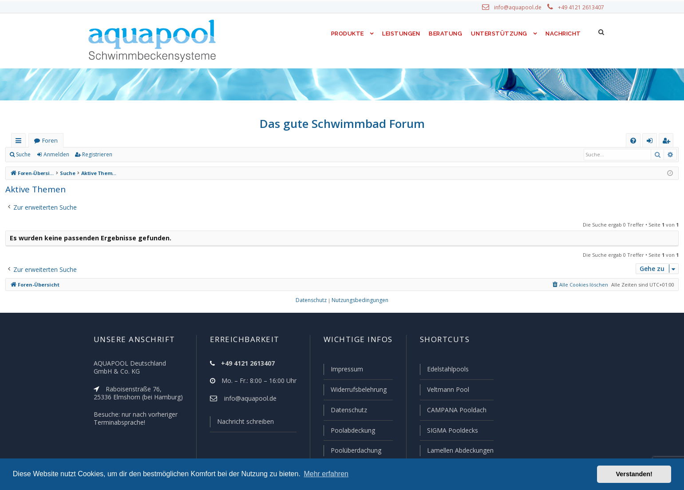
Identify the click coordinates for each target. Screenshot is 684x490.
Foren (49, 140)
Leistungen (400, 33)
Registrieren (95, 154)
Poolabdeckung (349, 430)
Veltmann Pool (447, 390)
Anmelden (56, 154)
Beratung (446, 33)
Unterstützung (499, 33)
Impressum (343, 370)
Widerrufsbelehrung (355, 390)
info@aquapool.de (521, 7)
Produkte (345, 33)
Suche (23, 154)
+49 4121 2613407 (581, 7)
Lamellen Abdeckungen (459, 450)
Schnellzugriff (20, 142)
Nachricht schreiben (241, 423)
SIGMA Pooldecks (452, 430)
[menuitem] (633, 140)
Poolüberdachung (352, 450)
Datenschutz (345, 410)
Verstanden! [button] (634, 474)
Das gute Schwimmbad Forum (342, 123)
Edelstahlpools (447, 370)
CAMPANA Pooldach (455, 410)
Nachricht (563, 33)
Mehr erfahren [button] (326, 474)
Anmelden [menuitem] (651, 142)
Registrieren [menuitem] (668, 142)
